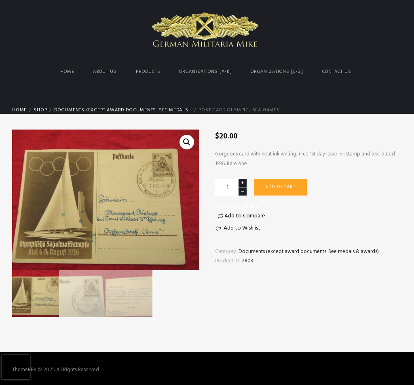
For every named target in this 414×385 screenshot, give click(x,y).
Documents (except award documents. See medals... (123, 110)
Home (67, 71)
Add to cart (280, 187)
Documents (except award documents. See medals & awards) (309, 251)
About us (105, 71)
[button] (237, 206)
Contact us (336, 71)
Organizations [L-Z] (277, 71)
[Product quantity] (231, 187)
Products (148, 71)
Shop (40, 110)
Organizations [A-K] (205, 71)
